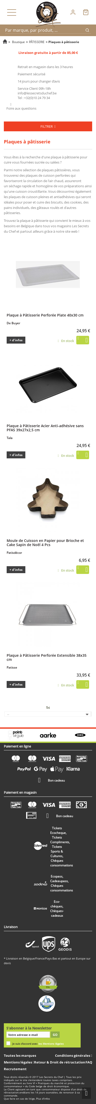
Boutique (18, 42)
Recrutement (15, 1069)
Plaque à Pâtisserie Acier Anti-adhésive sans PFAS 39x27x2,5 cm (45, 427)
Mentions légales (18, 1062)
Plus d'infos (43, 1098)
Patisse (12, 667)
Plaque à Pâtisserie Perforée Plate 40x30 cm (45, 315)
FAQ (89, 1062)
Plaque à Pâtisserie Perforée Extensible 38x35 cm (47, 657)
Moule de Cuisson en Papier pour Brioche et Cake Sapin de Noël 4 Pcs (45, 542)
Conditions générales (73, 1055)
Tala (10, 438)
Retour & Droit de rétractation (59, 1062)
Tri (48, 707)
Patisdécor (14, 552)
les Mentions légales (51, 1043)
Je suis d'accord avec (38, 1043)
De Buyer (13, 323)
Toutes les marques (20, 1055)
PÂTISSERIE (37, 42)
